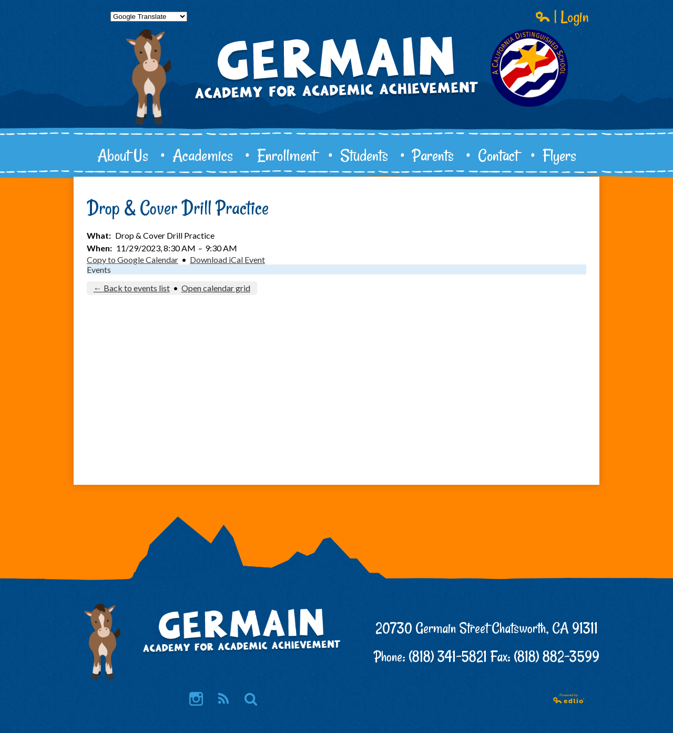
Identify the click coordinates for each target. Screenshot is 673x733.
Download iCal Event (227, 259)
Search (250, 699)
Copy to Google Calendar (132, 259)
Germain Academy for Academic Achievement (336, 103)
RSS (222, 699)
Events (99, 269)
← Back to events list (132, 288)
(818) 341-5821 (448, 656)
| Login (562, 16)
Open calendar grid (215, 288)
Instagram (196, 699)
